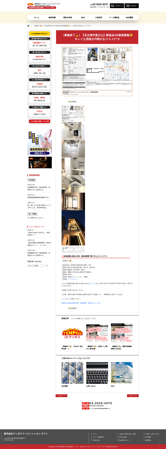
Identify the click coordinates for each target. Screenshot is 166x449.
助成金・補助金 (39, 99)
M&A (113, 386)
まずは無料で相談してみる (39, 121)
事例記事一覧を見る (34, 261)
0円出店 (39, 112)
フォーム (93, 283)
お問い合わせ (91, 386)
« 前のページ (61, 396)
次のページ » (132, 396)
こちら (64, 299)
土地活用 (39, 85)
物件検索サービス (40, 44)
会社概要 (65, 386)
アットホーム (72, 279)
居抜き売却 (40, 58)
